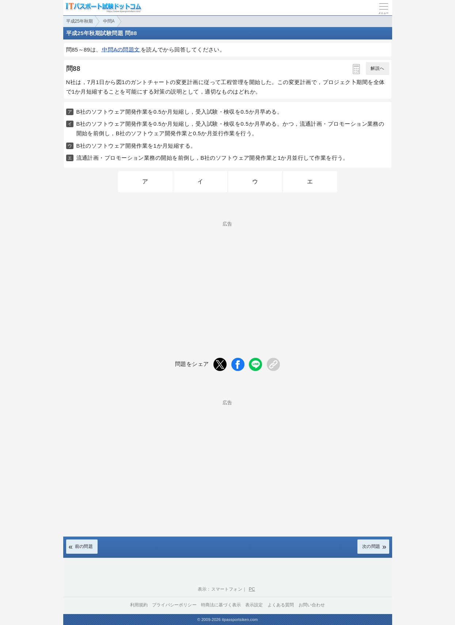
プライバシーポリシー (174, 604)
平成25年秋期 (79, 21)
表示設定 (254, 604)
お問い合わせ (312, 604)
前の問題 (84, 546)
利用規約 (139, 604)
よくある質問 (281, 604)
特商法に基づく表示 (221, 604)
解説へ (377, 68)
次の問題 (371, 546)
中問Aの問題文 (121, 49)
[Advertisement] (227, 277)
